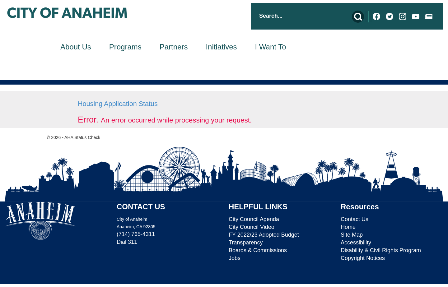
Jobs (234, 258)
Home (348, 227)
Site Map (352, 235)
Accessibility (356, 242)
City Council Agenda (254, 219)
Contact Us (354, 219)
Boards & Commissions (258, 250)
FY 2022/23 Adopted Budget (264, 235)
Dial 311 (127, 242)
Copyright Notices (363, 258)
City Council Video (251, 227)
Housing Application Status (118, 104)
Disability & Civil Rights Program (381, 250)
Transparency (246, 242)
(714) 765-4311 (136, 234)
